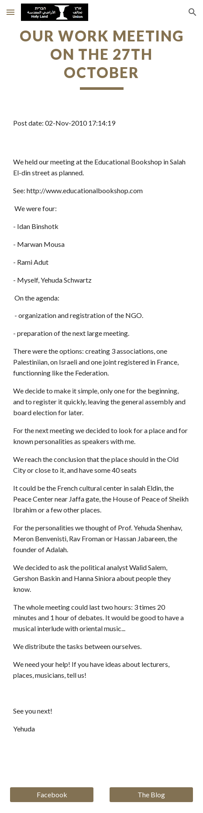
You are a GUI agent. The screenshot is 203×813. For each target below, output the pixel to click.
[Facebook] (51, 794)
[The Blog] (151, 794)
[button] (10, 12)
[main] (101, 58)
